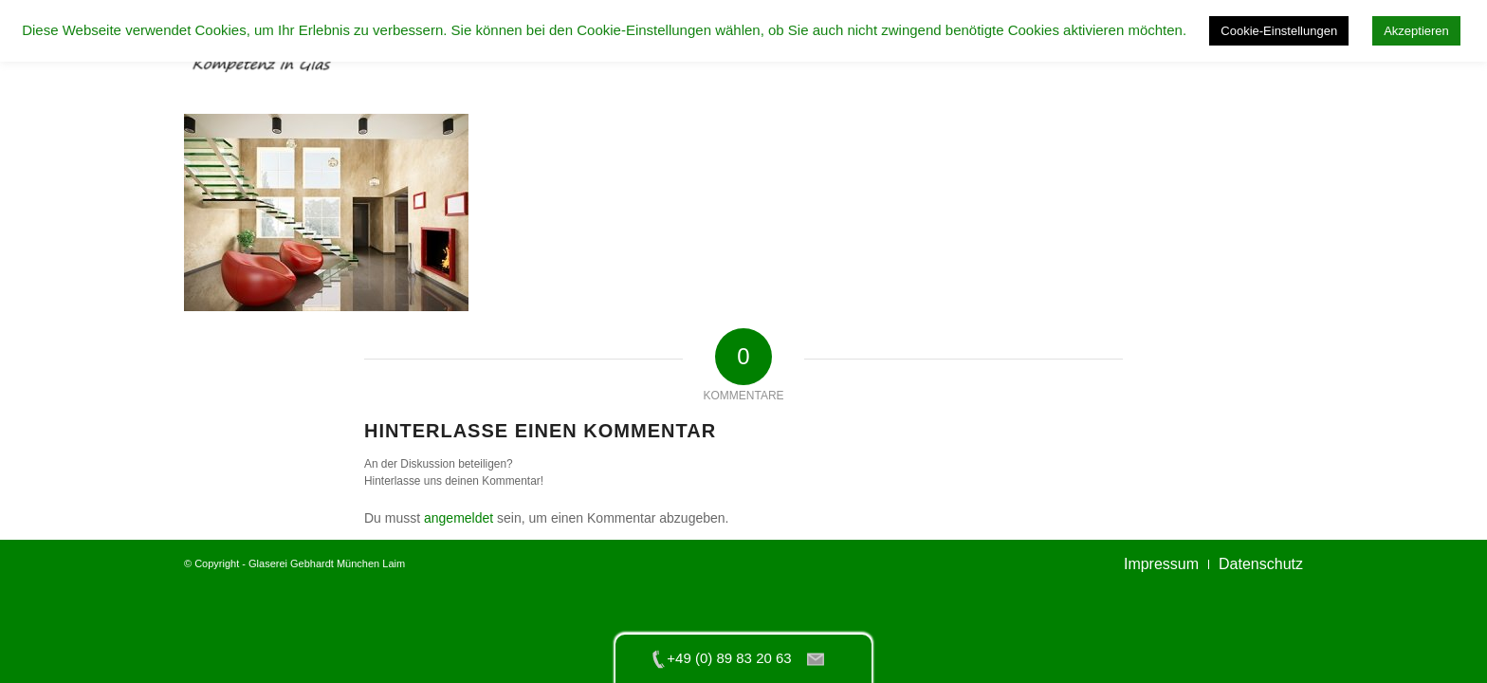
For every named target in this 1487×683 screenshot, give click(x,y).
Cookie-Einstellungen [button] (1279, 31)
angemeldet (458, 518)
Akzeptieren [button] (1416, 31)
